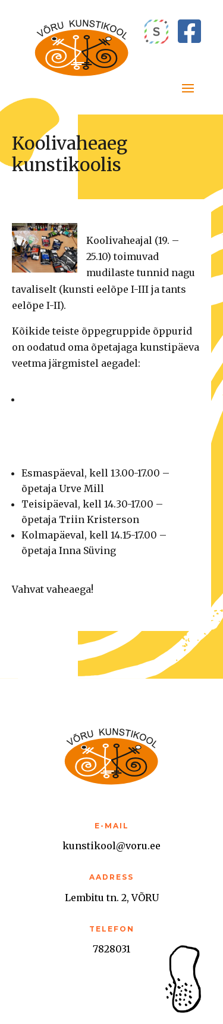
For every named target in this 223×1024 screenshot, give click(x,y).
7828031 (111, 949)
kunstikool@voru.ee (111, 846)
